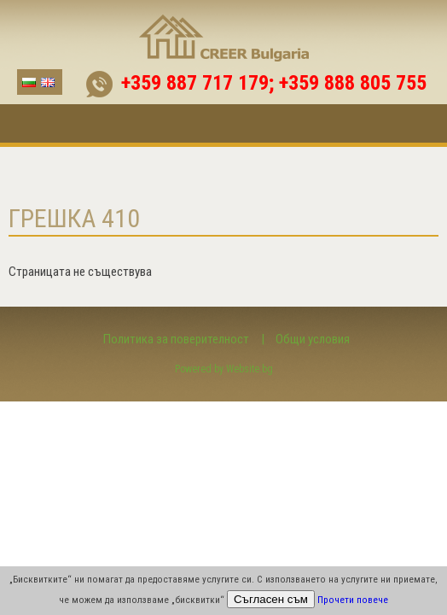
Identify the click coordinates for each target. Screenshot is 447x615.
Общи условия (313, 339)
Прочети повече (352, 600)
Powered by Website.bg (224, 369)
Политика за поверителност (176, 339)
